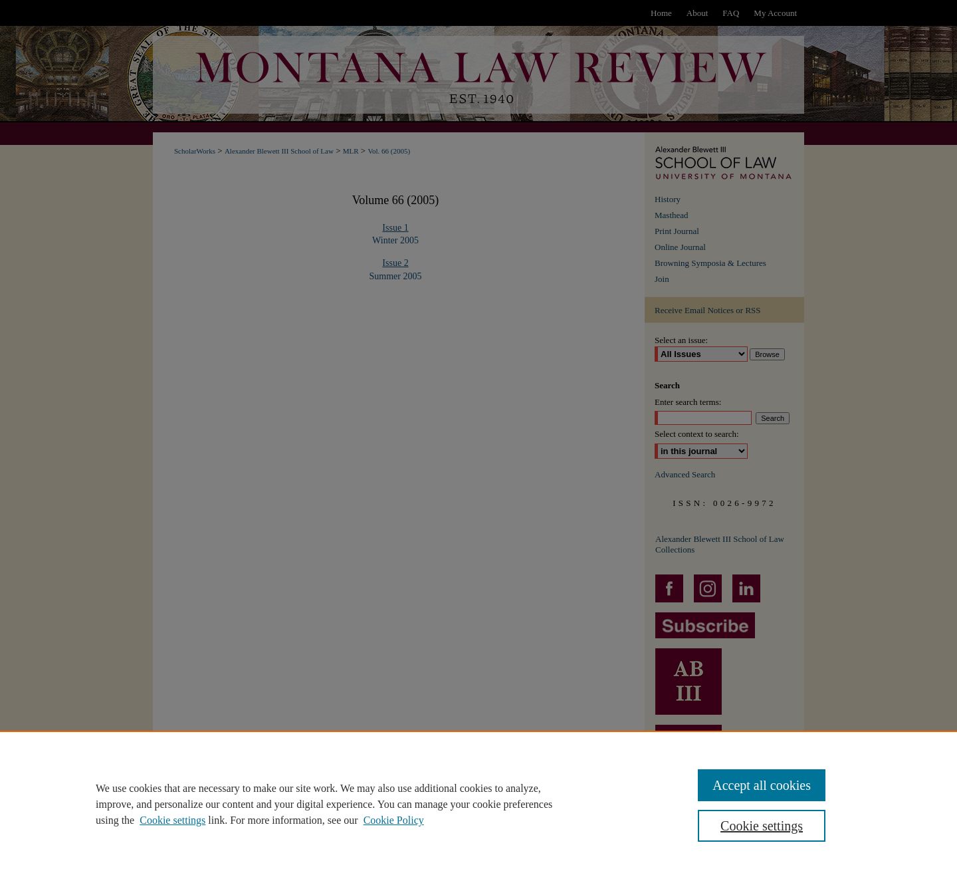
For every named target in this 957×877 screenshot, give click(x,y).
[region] (478, 804)
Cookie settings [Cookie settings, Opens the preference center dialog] (761, 825)
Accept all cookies (761, 785)
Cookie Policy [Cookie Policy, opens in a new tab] (394, 820)
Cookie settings (172, 820)
